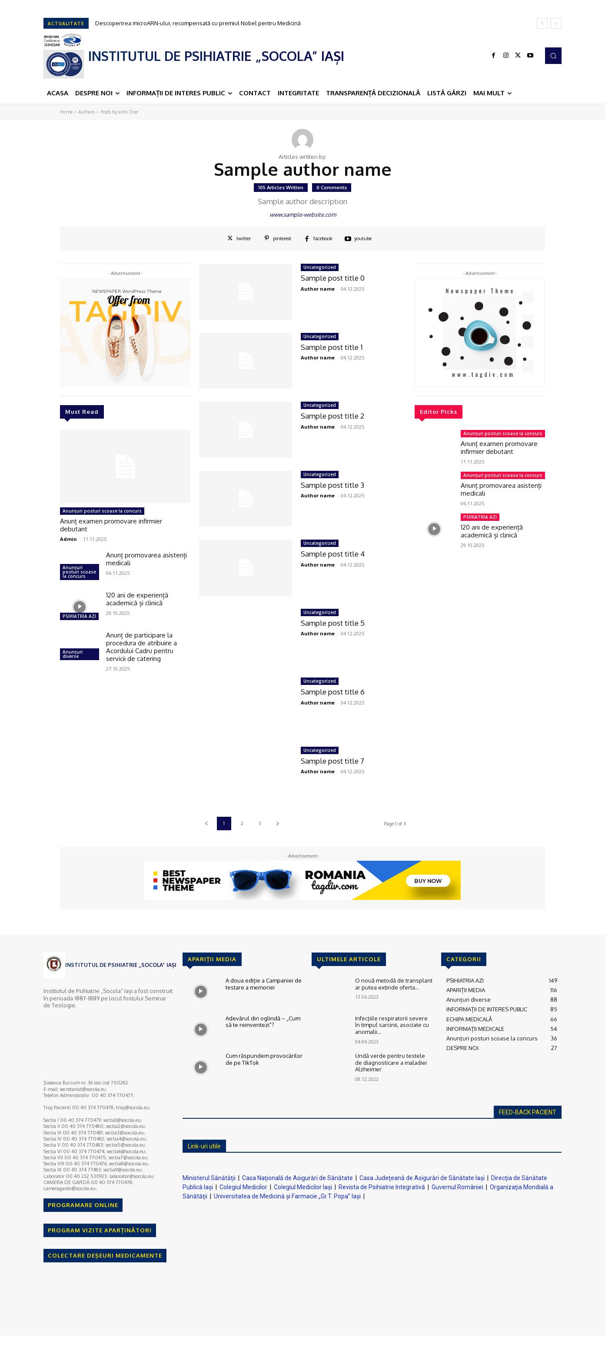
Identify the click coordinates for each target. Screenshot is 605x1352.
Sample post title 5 (333, 622)
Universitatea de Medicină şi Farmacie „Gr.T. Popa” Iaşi (287, 1196)
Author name (318, 288)
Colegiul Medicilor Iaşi (303, 1187)
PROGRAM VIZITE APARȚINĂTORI (100, 1230)
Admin (68, 539)
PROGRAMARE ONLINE (83, 1204)
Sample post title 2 (333, 415)
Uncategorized (319, 267)
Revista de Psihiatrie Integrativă (382, 1187)
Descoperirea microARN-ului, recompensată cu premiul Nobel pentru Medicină (198, 23)
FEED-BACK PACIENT (527, 1112)
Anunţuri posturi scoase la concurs (102, 511)
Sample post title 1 (332, 347)
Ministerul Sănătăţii (209, 1177)
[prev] (542, 23)
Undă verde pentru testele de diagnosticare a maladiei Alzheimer (391, 1062)
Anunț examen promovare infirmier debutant (111, 525)
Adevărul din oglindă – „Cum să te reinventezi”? (263, 1022)
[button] (553, 55)
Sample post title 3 (333, 485)
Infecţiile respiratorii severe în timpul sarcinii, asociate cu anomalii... (392, 1025)
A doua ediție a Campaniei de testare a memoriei (264, 984)
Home (66, 112)
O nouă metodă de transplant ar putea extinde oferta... (393, 984)
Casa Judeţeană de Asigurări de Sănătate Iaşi (422, 1177)
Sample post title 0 (333, 277)
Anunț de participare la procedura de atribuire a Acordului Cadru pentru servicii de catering (141, 647)
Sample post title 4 (333, 553)
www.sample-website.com (302, 214)
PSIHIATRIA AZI (79, 616)
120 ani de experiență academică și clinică (137, 599)
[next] (556, 23)
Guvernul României (457, 1187)
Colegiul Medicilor (243, 1187)
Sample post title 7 (333, 760)
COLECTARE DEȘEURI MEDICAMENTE (105, 1255)
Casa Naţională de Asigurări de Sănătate (297, 1177)
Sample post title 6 (333, 691)
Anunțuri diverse (73, 654)
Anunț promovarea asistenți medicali (146, 559)
